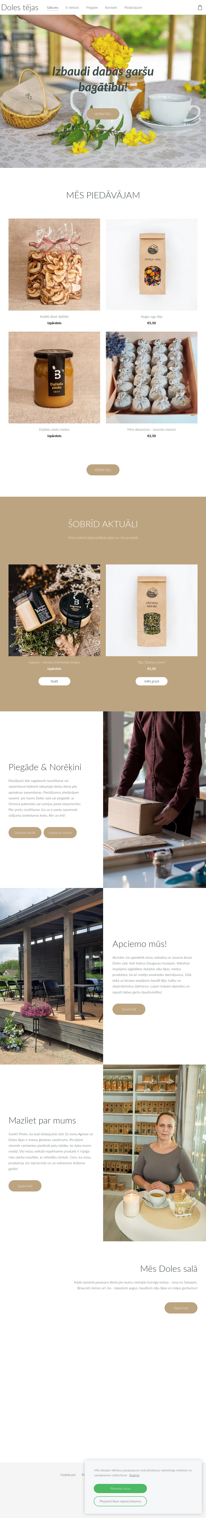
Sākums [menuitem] (60, 10)
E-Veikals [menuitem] (80, 10)
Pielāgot (134, 1475)
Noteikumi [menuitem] (68, 1481)
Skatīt (54, 687)
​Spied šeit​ (129, 1015)
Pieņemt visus (120, 1488)
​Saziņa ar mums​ (60, 839)
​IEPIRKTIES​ (103, 120)
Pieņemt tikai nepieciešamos (120, 1501)
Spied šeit (181, 1314)
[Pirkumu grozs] (192, 10)
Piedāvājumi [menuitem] (141, 10)
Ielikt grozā (151, 687)
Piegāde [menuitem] (99, 10)
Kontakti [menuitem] (118, 10)
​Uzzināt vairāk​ (25, 839)
